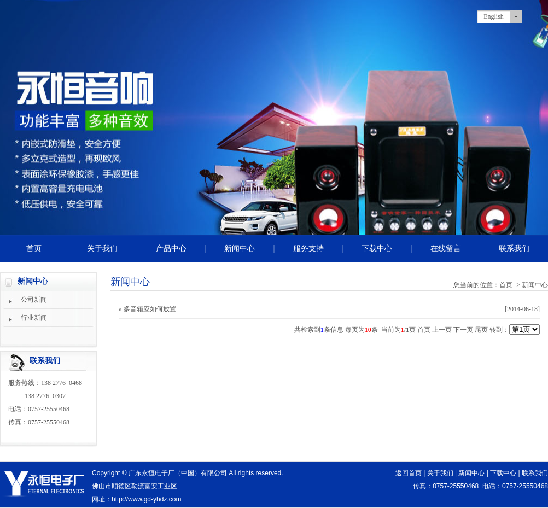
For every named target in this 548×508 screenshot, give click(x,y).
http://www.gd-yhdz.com (146, 499)
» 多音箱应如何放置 (147, 309)
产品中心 (171, 248)
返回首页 (408, 473)
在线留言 (445, 248)
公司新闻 (34, 299)
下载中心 (377, 248)
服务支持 (308, 248)
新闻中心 (239, 248)
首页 (34, 248)
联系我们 (514, 248)
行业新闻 (34, 318)
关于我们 (102, 248)
